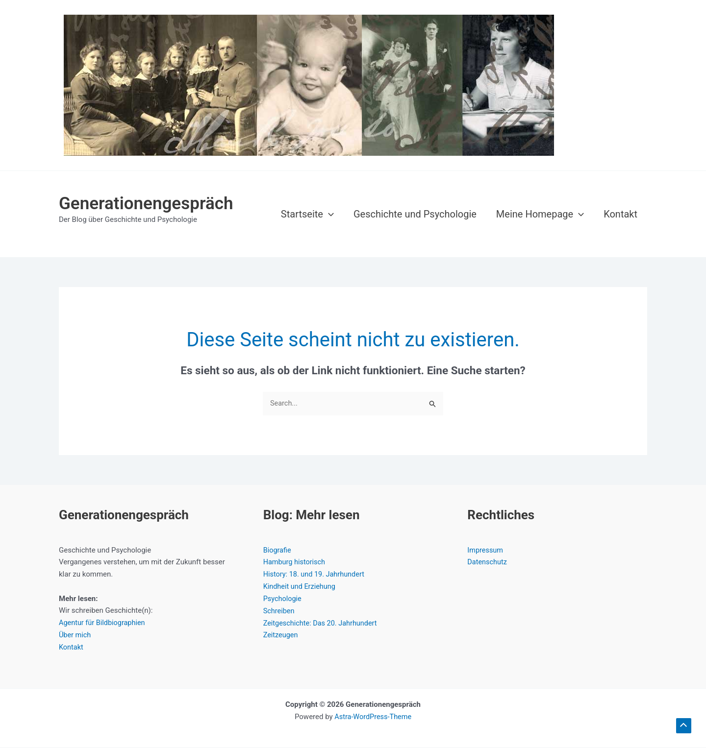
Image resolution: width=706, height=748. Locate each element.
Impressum (485, 550)
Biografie (277, 550)
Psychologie (283, 599)
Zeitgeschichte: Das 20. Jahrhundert (322, 623)
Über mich (75, 635)
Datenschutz (487, 562)
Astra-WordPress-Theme (373, 716)
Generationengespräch (146, 203)
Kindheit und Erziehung (300, 586)
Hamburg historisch (295, 562)
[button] (328, 214)
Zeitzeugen (281, 635)
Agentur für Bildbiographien (103, 623)
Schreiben (279, 610)
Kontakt (71, 647)
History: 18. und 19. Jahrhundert (315, 574)
